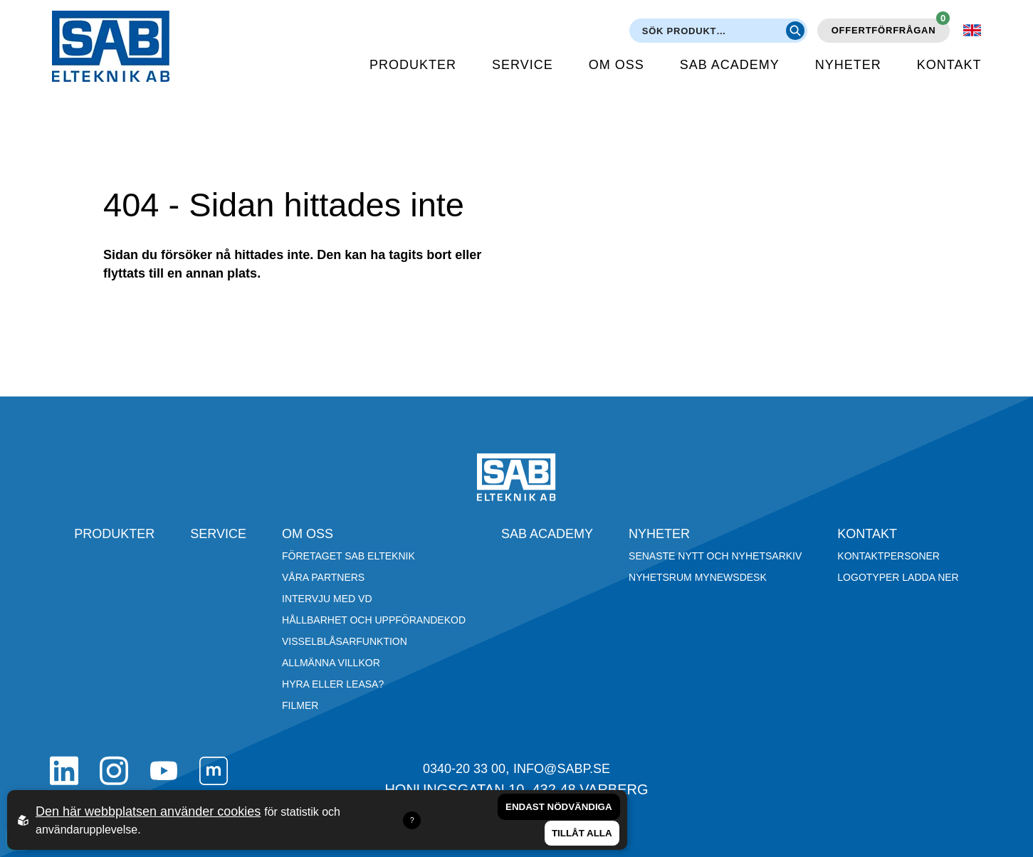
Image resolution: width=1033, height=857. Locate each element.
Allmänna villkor (331, 662)
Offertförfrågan (891, 27)
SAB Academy (730, 65)
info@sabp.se (561, 769)
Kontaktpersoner (888, 556)
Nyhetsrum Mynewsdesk (698, 577)
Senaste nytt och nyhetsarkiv (715, 556)
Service (522, 65)
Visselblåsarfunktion (344, 641)
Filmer (300, 705)
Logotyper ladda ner (897, 577)
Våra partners (323, 577)
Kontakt (949, 65)
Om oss (616, 65)
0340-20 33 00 (464, 769)
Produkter (412, 65)
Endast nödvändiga (558, 806)
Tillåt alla (582, 833)
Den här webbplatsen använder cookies (148, 811)
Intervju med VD (327, 598)
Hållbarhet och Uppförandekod (374, 620)
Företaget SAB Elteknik (348, 556)
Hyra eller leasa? (333, 684)
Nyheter (848, 65)
